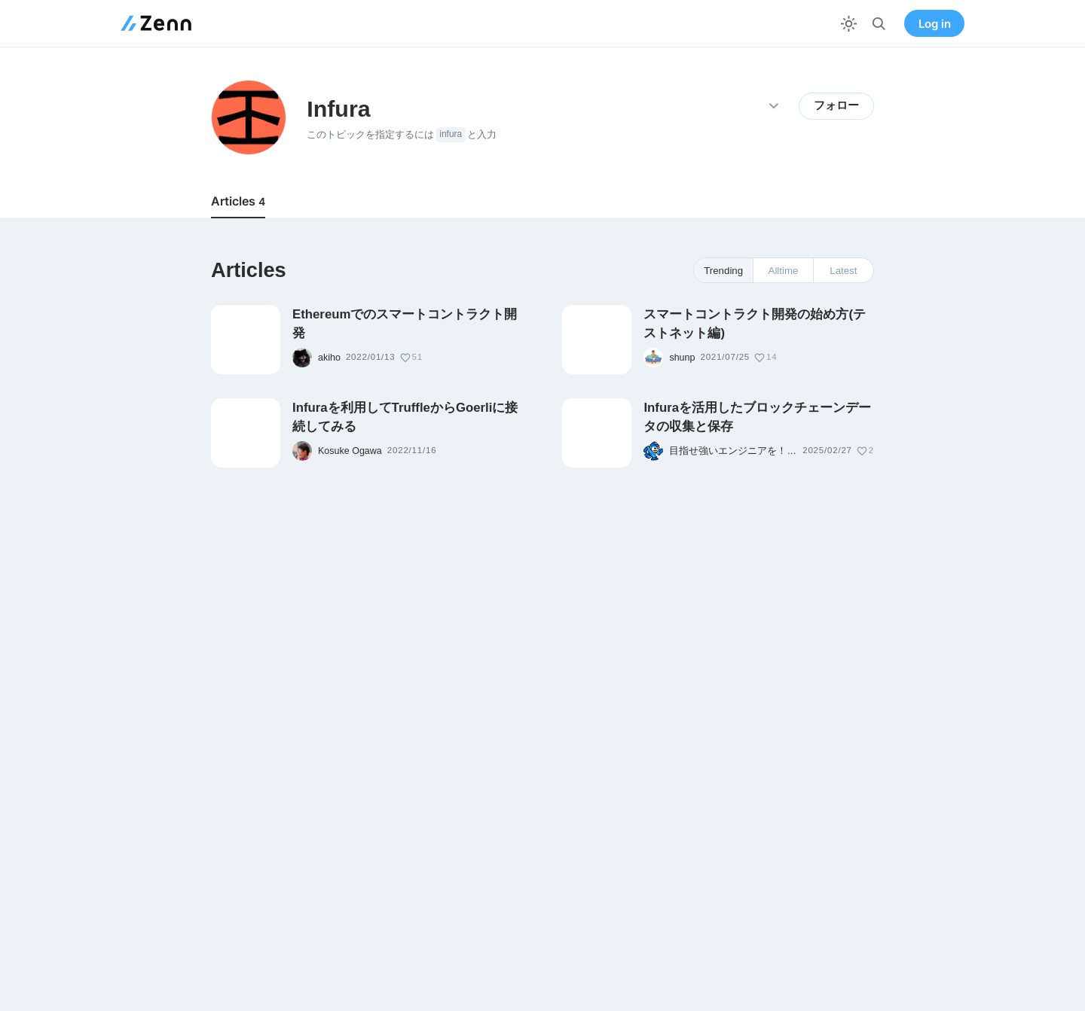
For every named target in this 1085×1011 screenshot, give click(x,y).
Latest (843, 270)
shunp (682, 357)
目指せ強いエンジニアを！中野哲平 (733, 451)
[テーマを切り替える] (848, 23)
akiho (329, 357)
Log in (934, 24)
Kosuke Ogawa (350, 451)
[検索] (879, 23)
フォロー (836, 105)
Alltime (784, 270)
